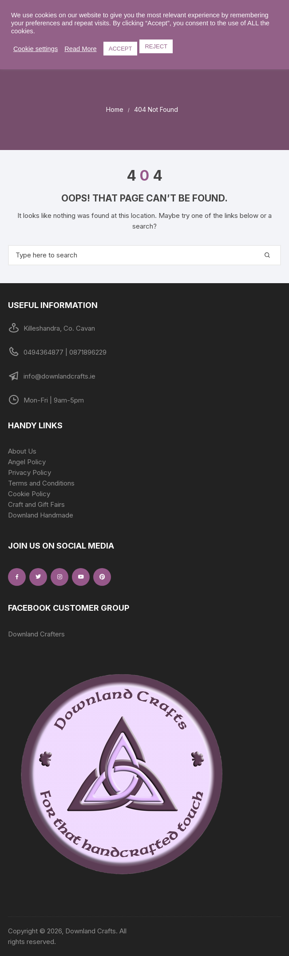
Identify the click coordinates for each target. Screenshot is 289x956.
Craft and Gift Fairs (36, 504)
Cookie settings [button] (35, 48)
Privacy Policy (29, 472)
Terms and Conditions (41, 483)
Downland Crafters (36, 634)
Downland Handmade (40, 515)
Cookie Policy (29, 494)
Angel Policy (27, 462)
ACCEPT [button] (120, 48)
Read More (80, 48)
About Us (22, 451)
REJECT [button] (156, 46)
